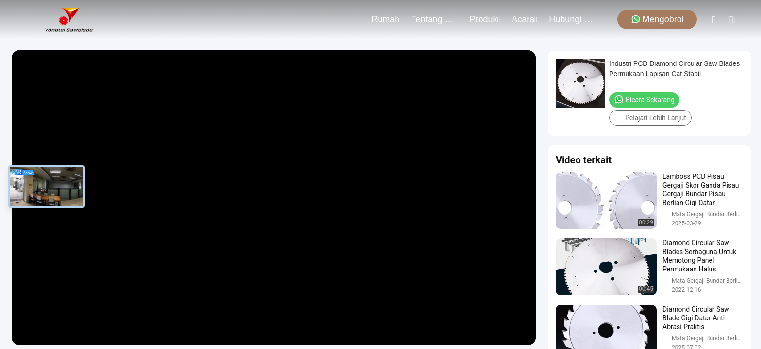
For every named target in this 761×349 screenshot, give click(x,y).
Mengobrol (657, 19)
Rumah (385, 19)
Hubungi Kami (572, 19)
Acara (524, 19)
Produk (484, 19)
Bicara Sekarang (644, 99)
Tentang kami (434, 19)
